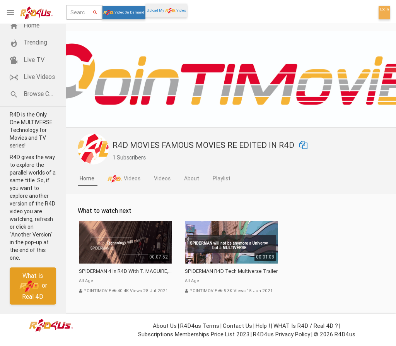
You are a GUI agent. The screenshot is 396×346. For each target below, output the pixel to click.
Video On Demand (123, 12)
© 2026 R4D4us (334, 334)
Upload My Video (166, 11)
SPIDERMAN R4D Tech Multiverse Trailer (231, 271)
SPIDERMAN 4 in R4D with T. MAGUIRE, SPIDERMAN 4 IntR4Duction (125, 271)
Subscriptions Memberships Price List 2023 (193, 334)
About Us (165, 325)
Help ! (263, 325)
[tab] (87, 179)
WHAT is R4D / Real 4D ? (305, 325)
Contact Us (237, 325)
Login (384, 9)
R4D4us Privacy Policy (281, 334)
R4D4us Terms (199, 325)
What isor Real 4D (33, 286)
